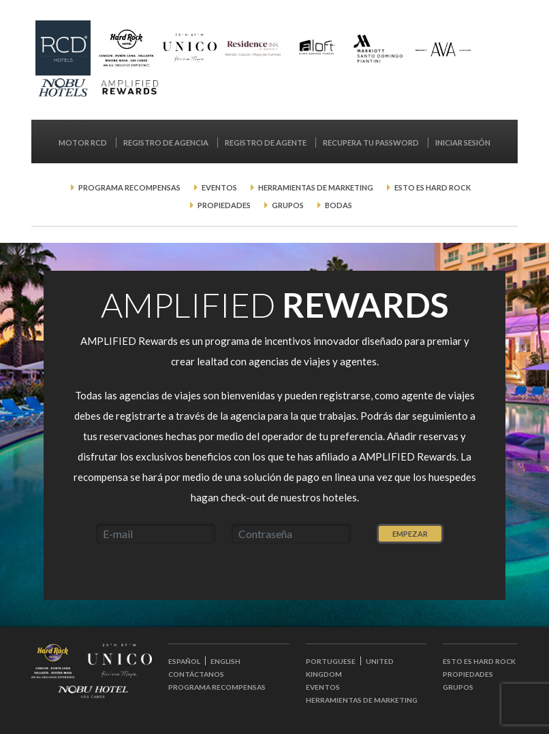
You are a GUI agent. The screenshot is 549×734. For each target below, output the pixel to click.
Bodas (334, 205)
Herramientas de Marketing (312, 187)
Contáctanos (196, 674)
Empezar (410, 533)
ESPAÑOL (184, 661)
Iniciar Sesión (462, 142)
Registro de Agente (266, 142)
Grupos (284, 205)
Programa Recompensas (126, 187)
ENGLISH (225, 661)
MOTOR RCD (83, 142)
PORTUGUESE (331, 661)
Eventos (215, 187)
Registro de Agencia (166, 142)
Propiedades (220, 205)
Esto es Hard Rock (429, 187)
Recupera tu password (371, 142)
